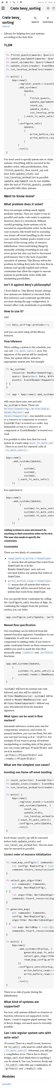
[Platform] (15, 2)
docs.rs (41, 2)
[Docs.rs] (2, 2)
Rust (50, 2)
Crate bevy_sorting (25, 8)
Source (6, 26)
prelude (6, 1084)
